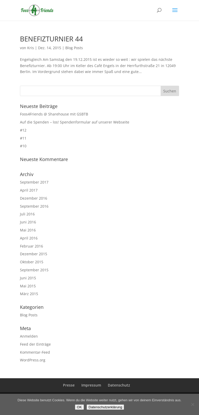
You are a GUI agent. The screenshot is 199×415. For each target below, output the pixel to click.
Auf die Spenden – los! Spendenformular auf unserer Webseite (74, 122)
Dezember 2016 (33, 198)
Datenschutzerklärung (105, 407)
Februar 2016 (31, 246)
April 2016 (29, 238)
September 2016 (34, 206)
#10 (23, 145)
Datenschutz (119, 385)
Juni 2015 (28, 277)
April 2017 (29, 190)
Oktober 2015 (31, 261)
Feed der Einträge (35, 344)
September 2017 (34, 182)
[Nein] (192, 404)
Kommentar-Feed (35, 352)
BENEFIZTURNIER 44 (51, 38)
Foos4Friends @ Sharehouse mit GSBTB (54, 114)
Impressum (91, 385)
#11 (23, 138)
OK (79, 407)
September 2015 (34, 269)
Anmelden (29, 336)
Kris (30, 47)
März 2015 (29, 293)
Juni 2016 (28, 222)
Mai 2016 (28, 230)
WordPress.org (32, 360)
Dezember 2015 (33, 253)
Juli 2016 (27, 214)
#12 (23, 130)
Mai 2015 (28, 285)
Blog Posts (74, 47)
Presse (69, 385)
